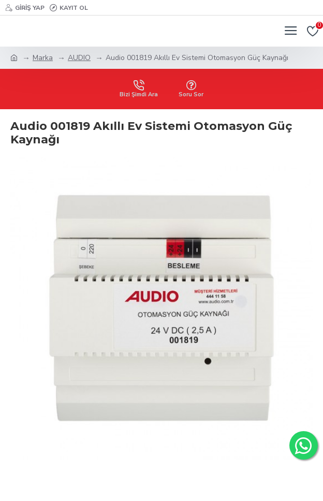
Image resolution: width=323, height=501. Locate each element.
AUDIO (79, 58)
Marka (43, 58)
